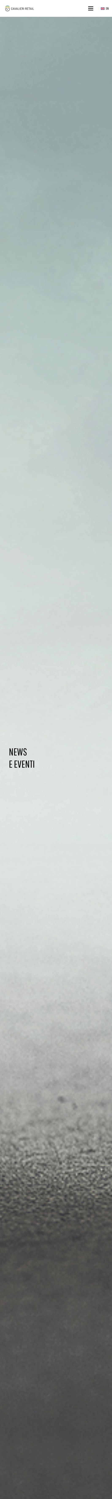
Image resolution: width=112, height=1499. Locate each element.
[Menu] (91, 8)
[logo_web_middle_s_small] (19, 8)
